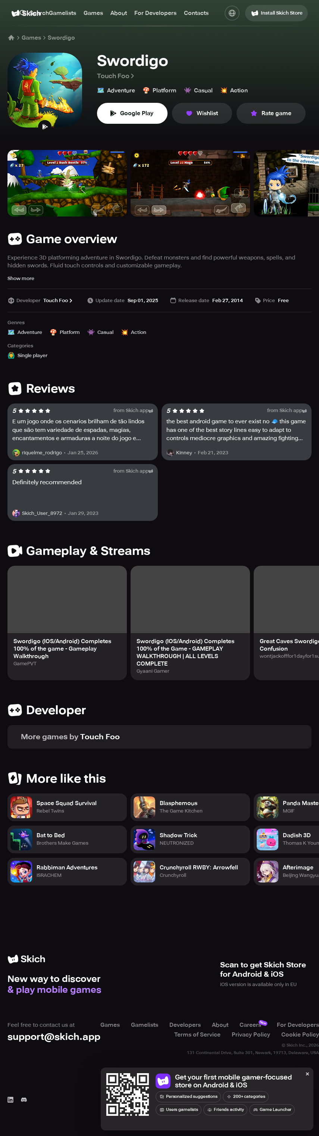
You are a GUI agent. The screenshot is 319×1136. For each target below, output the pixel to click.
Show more (20, 278)
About (118, 13)
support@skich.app (53, 1036)
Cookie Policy (300, 1034)
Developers (185, 1025)
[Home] (11, 38)
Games (93, 13)
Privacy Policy (251, 1034)
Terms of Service (197, 1034)
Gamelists (62, 13)
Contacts (196, 13)
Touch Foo (116, 76)
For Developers (155, 13)
